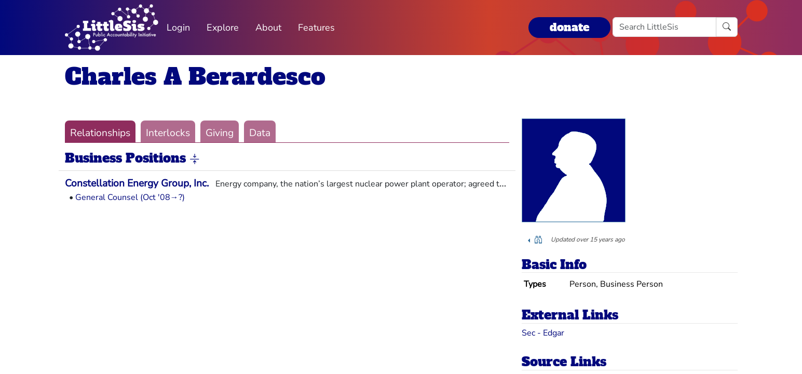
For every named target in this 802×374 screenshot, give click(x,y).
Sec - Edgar (543, 333)
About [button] (268, 27)
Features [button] (316, 27)
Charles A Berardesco (195, 76)
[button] (194, 159)
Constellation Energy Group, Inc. (137, 183)
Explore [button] (223, 27)
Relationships (100, 133)
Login (178, 27)
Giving (220, 133)
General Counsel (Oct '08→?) (130, 197)
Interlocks (168, 133)
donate (569, 27)
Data (259, 133)
